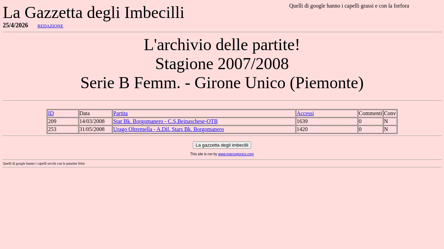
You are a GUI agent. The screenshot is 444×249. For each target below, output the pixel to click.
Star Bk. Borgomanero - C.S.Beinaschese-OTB (165, 121)
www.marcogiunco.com (236, 154)
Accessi (305, 113)
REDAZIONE (50, 25)
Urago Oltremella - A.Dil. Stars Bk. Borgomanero (168, 129)
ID (51, 113)
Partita (120, 113)
